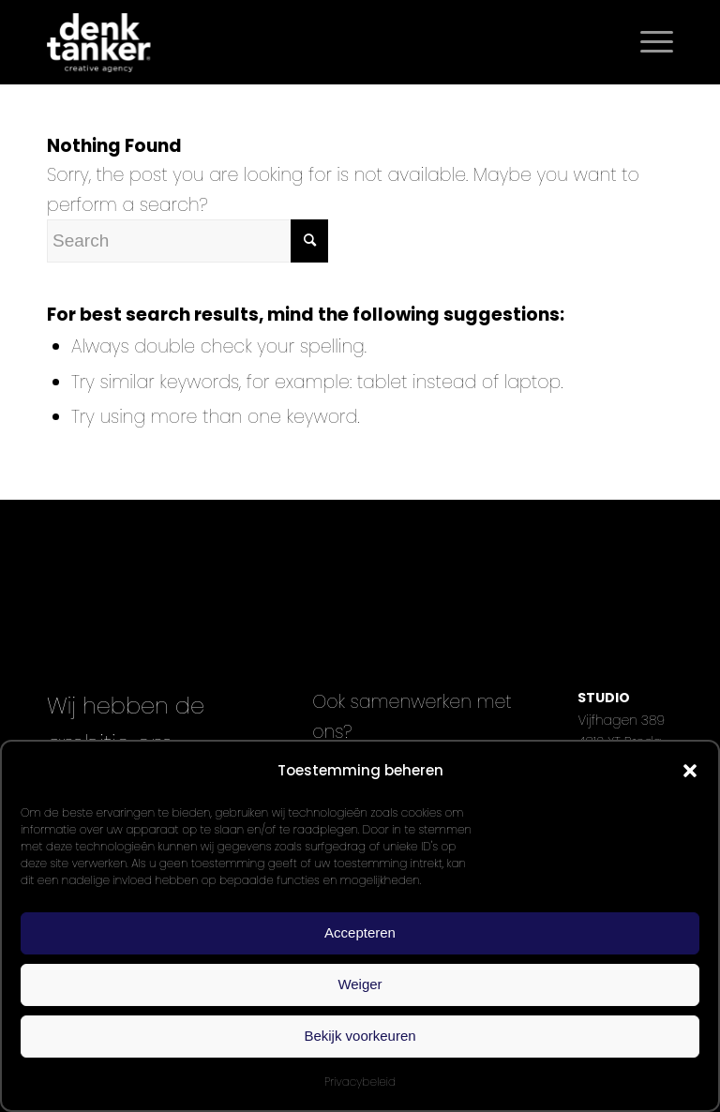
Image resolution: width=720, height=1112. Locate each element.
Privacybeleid (360, 1081)
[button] (690, 770)
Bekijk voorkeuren (359, 1036)
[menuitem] (647, 42)
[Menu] (647, 42)
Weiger (360, 984)
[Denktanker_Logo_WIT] (99, 42)
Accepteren (360, 932)
